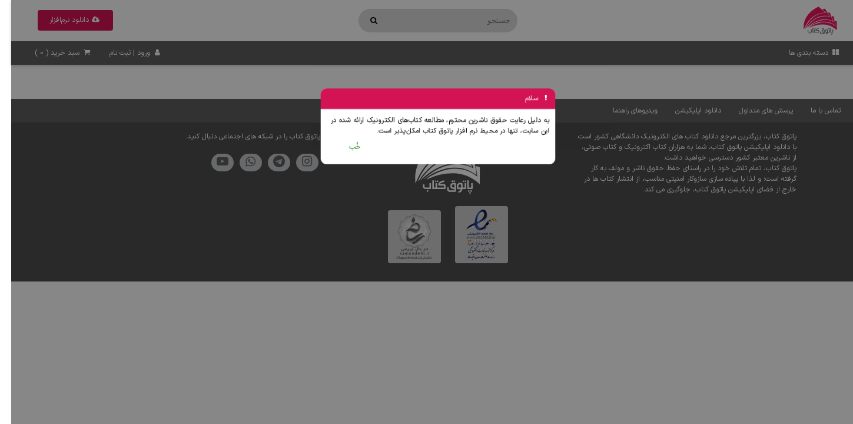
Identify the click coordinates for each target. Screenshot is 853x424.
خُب (344, 147)
